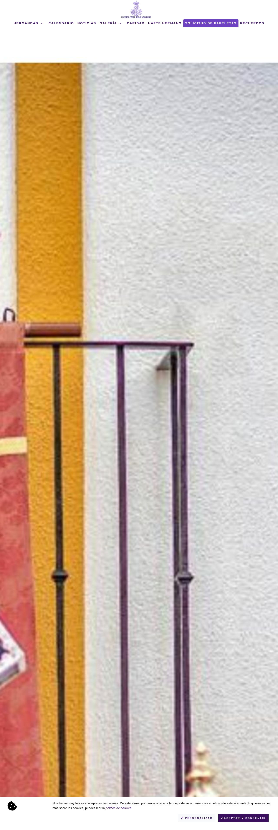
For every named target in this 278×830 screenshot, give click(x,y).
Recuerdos (252, 23)
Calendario (61, 23)
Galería (111, 23)
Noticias (87, 23)
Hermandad (28, 23)
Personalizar (197, 818)
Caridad (135, 23)
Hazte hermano (165, 23)
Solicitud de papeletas (211, 23)
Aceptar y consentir (243, 818)
